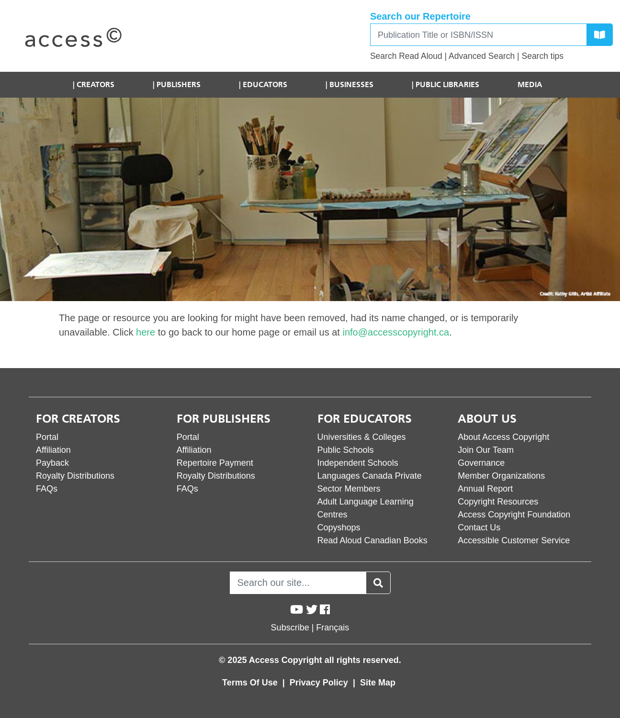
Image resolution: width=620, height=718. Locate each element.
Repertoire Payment (215, 463)
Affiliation (53, 450)
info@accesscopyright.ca (395, 332)
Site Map (377, 682)
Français (332, 627)
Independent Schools (357, 463)
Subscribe (290, 627)
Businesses (351, 84)
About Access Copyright (503, 437)
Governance (481, 463)
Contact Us (479, 527)
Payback (52, 463)
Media (530, 84)
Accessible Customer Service (514, 540)
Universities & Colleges (361, 437)
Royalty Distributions (75, 476)
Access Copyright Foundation (514, 514)
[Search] (478, 34)
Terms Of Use (251, 682)
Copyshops (339, 527)
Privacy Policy (320, 682)
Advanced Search (482, 56)
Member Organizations (501, 476)
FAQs (46, 489)
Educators (265, 84)
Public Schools (345, 450)
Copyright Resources (498, 501)
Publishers (179, 84)
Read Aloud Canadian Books (372, 540)
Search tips (542, 56)
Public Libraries (447, 84)
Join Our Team (486, 450)
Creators (95, 84)
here (145, 332)
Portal (47, 437)
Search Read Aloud (406, 56)
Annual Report (485, 489)
